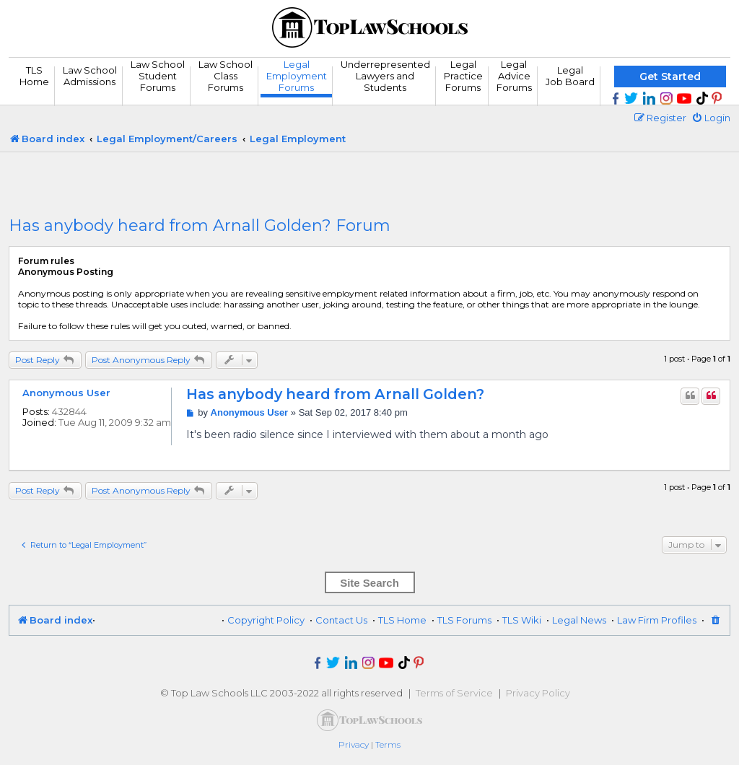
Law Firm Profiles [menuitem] (656, 620)
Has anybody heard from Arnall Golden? (335, 394)
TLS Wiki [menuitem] (521, 620)
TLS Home (34, 75)
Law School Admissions (90, 75)
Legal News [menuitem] (579, 620)
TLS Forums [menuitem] (464, 620)
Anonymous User (66, 392)
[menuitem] (710, 117)
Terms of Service (454, 693)
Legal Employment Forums (296, 75)
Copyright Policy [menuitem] (266, 620)
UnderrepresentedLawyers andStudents (385, 75)
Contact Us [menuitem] (341, 620)
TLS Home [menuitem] (402, 620)
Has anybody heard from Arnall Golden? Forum (199, 225)
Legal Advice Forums (514, 75)
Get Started (670, 76)
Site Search (369, 583)
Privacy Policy (538, 693)
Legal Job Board (570, 75)
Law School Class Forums (225, 75)
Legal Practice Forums (463, 75)
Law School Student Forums (158, 75)
